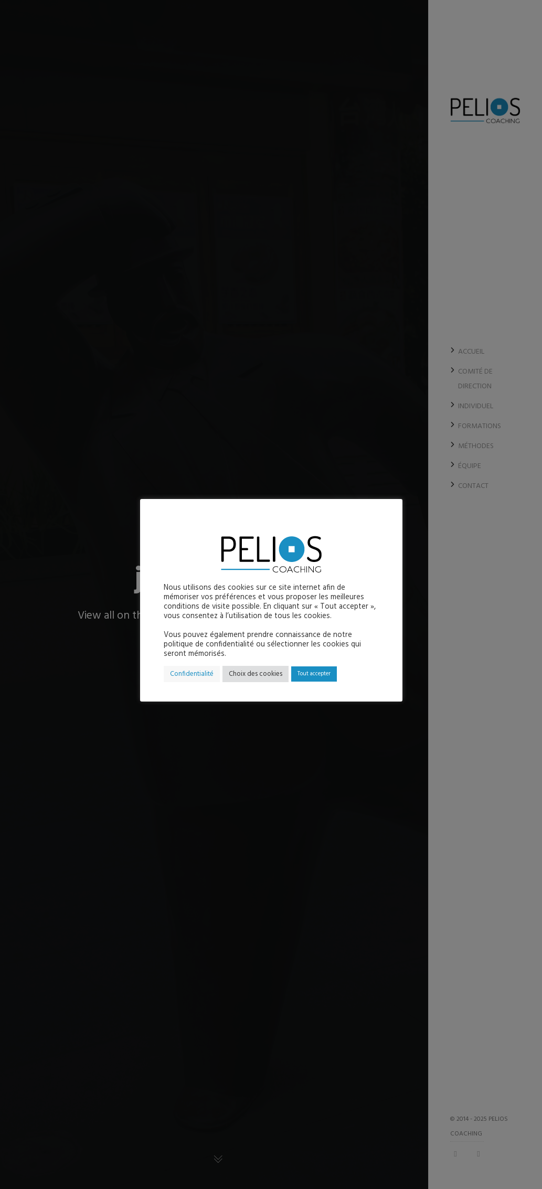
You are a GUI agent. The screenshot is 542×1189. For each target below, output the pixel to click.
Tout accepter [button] (314, 673)
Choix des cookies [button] (255, 674)
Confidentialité (192, 674)
